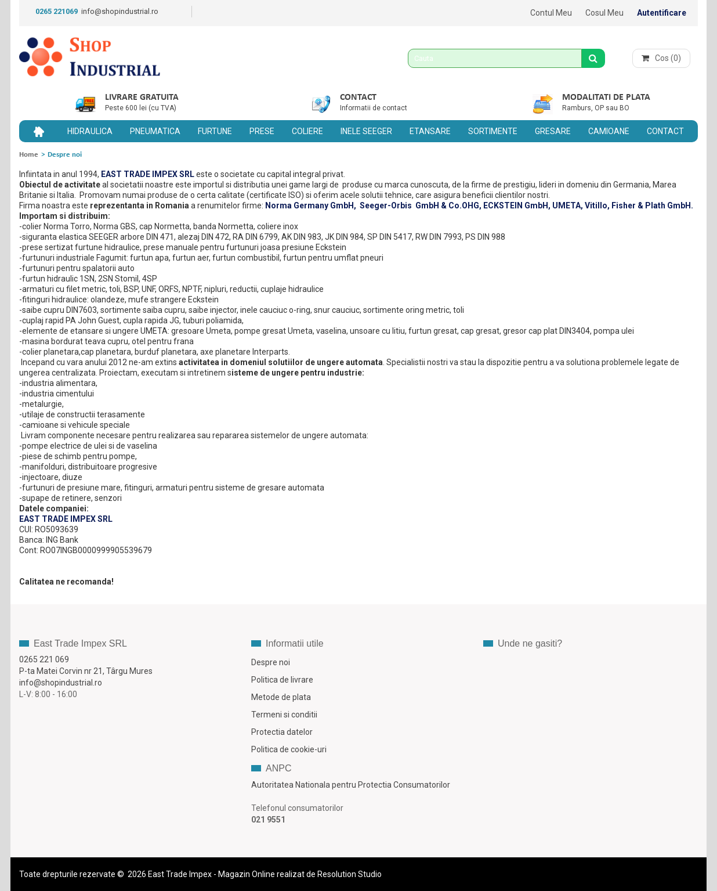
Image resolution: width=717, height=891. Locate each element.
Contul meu (551, 12)
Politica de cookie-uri (289, 749)
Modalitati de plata (606, 97)
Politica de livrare (282, 679)
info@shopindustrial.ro (119, 11)
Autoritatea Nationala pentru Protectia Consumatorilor (350, 784)
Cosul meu (604, 12)
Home (28, 154)
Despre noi (270, 662)
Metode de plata (281, 697)
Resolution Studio (349, 874)
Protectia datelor (282, 732)
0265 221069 (56, 11)
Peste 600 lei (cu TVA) (140, 108)
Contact (358, 97)
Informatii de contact (373, 108)
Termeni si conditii (284, 714)
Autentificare (661, 12)
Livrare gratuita (142, 97)
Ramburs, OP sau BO (595, 108)
